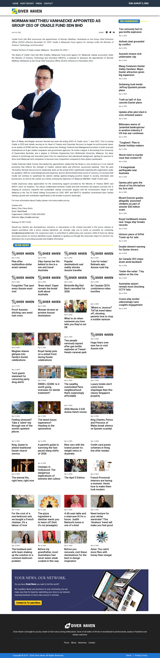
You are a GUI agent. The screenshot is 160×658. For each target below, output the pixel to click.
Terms (128, 655)
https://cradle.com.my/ (29, 217)
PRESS (39, 3)
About (73, 643)
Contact (92, 643)
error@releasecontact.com (23, 233)
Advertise (82, 643)
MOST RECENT (27, 3)
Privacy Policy (141, 655)
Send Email (22, 211)
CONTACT (48, 3)
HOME (15, 3)
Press (66, 643)
